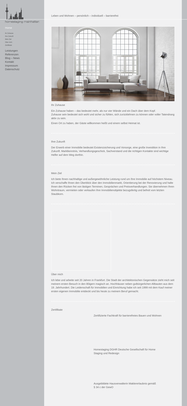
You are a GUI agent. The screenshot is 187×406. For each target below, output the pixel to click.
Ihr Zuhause (9, 33)
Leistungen (11, 50)
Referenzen (11, 54)
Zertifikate (8, 45)
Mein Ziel (8, 39)
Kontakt (9, 61)
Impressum (11, 65)
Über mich (8, 42)
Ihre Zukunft (9, 36)
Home (8, 27)
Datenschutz (12, 69)
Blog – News (12, 58)
